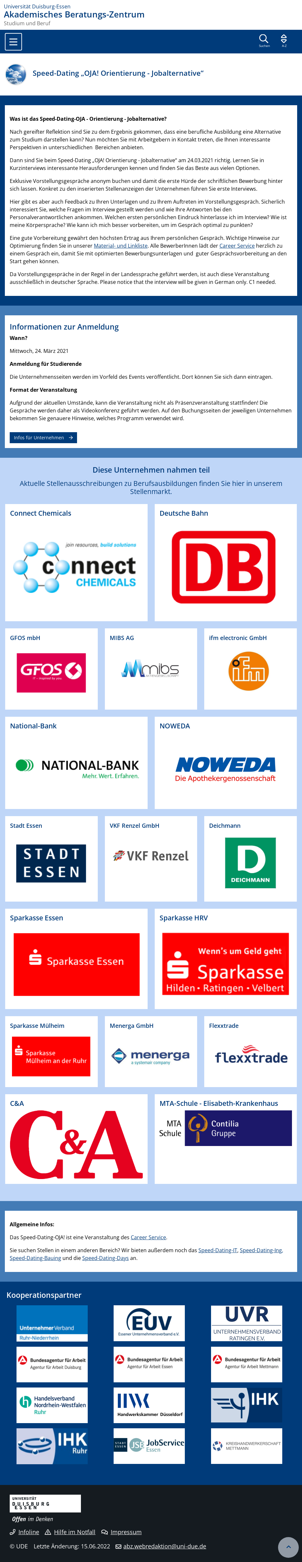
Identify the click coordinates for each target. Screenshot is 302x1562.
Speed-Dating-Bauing (35, 1258)
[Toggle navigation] (13, 42)
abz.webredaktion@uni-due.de (164, 1546)
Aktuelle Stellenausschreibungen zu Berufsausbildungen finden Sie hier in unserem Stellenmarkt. (151, 487)
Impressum (121, 1532)
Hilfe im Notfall (70, 1532)
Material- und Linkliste (121, 245)
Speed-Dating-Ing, (261, 1250)
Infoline (24, 1532)
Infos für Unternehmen (39, 437)
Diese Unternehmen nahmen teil (151, 470)
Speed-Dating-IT (217, 1250)
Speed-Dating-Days (105, 1258)
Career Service (237, 245)
